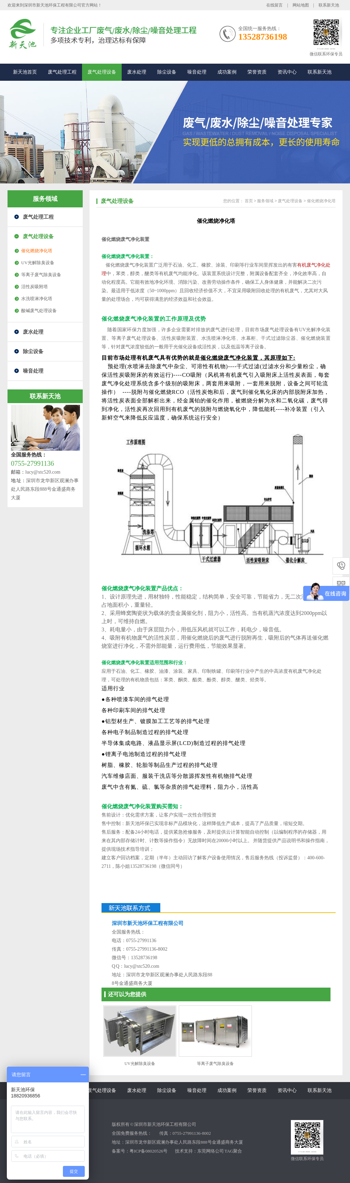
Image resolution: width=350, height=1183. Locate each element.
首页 (249, 200)
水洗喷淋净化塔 (36, 298)
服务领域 (45, 198)
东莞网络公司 (210, 1151)
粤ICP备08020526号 (148, 1151)
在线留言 (274, 5)
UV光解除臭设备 (37, 262)
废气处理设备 (102, 72)
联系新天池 (329, 5)
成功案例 (227, 72)
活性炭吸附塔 (34, 286)
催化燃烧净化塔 (36, 250)
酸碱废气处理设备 (39, 310)
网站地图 (301, 5)
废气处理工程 (62, 72)
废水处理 (136, 72)
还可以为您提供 (127, 994)
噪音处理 (196, 72)
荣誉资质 (257, 72)
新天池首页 (25, 72)
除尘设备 (166, 72)
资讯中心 (287, 72)
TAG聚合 (233, 1151)
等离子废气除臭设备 (41, 274)
